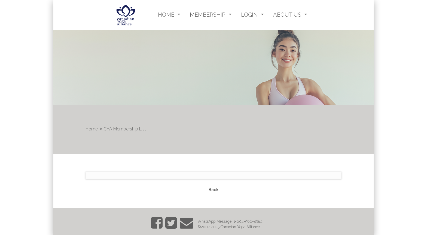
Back (213, 189)
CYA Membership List (124, 129)
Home (92, 129)
